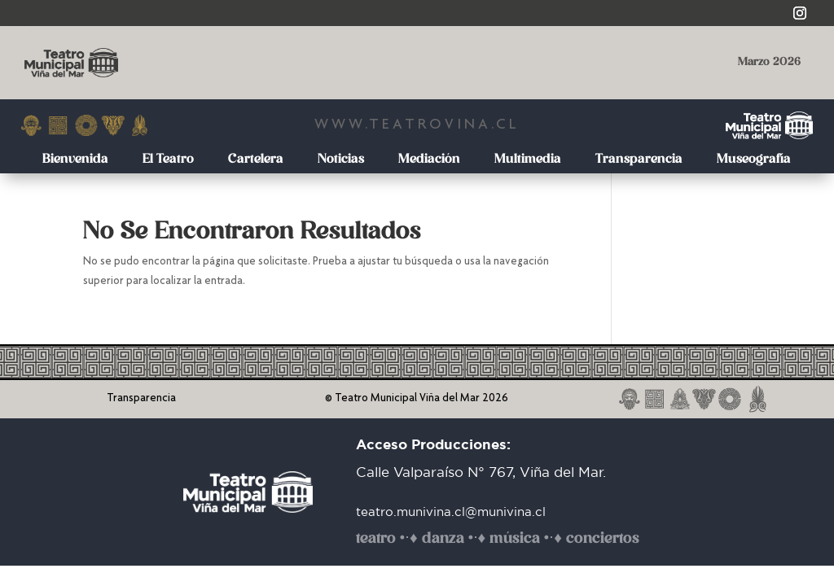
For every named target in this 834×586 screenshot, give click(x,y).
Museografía (754, 159)
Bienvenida (75, 159)
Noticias (341, 159)
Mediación (429, 159)
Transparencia (639, 159)
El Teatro (168, 159)
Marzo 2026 (769, 62)
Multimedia (527, 159)
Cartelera (255, 159)
